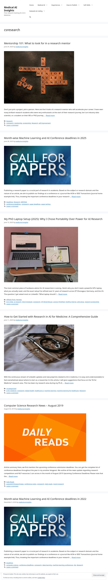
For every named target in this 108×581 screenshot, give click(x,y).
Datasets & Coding (38, 11)
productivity (27, 123)
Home (31, 5)
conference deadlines (13, 204)
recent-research (58, 484)
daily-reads (48, 484)
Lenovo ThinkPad (59, 302)
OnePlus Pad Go (71, 302)
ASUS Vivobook (27, 302)
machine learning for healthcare (68, 391)
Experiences (58, 5)
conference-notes (30, 484)
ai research (17, 302)
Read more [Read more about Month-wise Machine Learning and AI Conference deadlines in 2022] (76, 557)
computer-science (12, 565)
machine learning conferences (63, 565)
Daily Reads (10, 482)
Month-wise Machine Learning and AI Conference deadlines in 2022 (45, 499)
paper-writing (45, 204)
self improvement (45, 123)
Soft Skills (89, 5)
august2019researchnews (15, 484)
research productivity (92, 302)
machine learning (50, 391)
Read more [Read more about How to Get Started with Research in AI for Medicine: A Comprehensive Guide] (69, 383)
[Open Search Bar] (30, 17)
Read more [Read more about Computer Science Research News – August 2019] (13, 476)
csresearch (10, 123)
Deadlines (9, 202)
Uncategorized (11, 389)
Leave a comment (12, 125)
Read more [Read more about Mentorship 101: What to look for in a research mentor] (50, 115)
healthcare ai (39, 391)
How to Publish (74, 5)
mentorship (18, 123)
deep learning (47, 565)
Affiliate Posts (11, 300)
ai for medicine (11, 391)
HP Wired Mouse (46, 302)
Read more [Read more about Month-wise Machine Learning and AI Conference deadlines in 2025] (76, 196)
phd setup (80, 302)
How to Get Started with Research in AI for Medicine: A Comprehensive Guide (51, 316)
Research (9, 121)
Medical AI (44, 5)
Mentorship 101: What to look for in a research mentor (37, 43)
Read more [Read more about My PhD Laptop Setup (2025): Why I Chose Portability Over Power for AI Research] (62, 294)
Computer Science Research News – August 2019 (33, 405)
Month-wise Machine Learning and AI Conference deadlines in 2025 (45, 138)
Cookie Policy (41, 578)
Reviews (19, 300)
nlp (75, 565)
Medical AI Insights (10, 9)
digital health (29, 391)
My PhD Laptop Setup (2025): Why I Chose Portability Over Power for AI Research (53, 219)
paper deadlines (35, 204)
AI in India (9, 302)
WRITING (24, 202)
